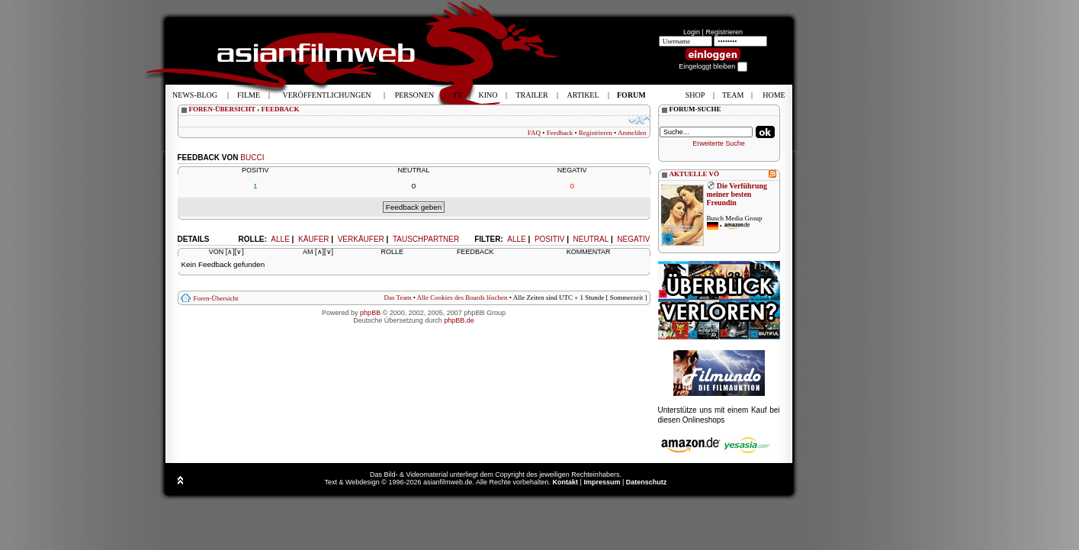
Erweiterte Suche (718, 143)
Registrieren (724, 32)
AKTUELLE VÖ (695, 174)
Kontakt (566, 482)
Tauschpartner (426, 239)
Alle (516, 239)
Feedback (560, 133)
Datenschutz (646, 482)
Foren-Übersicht (216, 298)
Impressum (601, 482)
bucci (252, 157)
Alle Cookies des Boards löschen (462, 297)
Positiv (549, 239)
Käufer (313, 239)
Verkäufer (361, 239)
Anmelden (632, 133)
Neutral (591, 239)
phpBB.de (459, 320)
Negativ (633, 239)
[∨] (239, 252)
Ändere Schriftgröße (639, 120)
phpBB (370, 313)
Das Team (397, 297)
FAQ (534, 133)
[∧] (230, 252)
